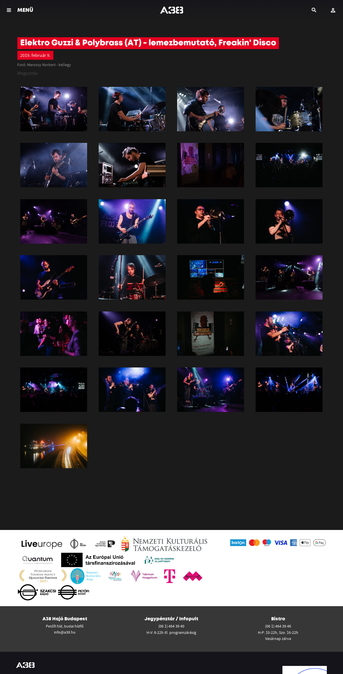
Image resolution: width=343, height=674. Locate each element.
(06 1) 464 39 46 (278, 626)
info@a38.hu (65, 632)
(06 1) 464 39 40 (171, 626)
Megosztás (27, 73)
